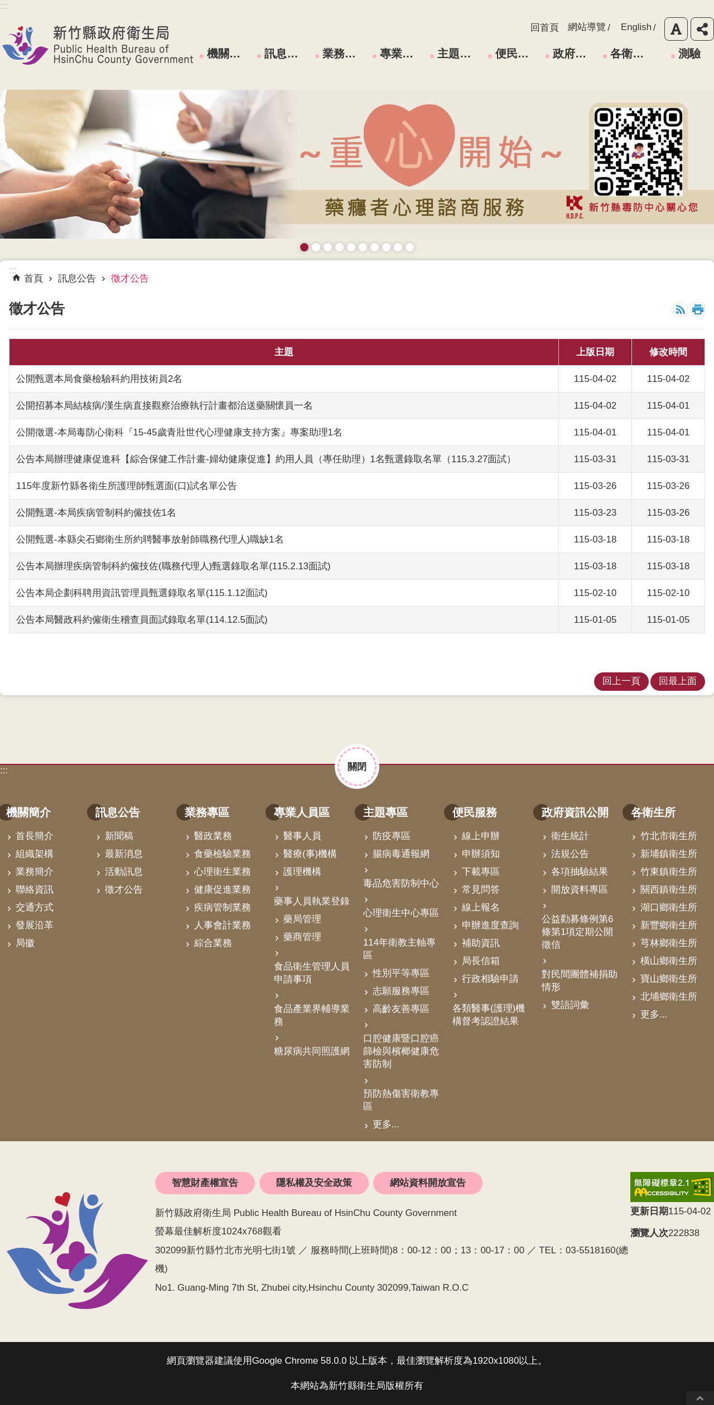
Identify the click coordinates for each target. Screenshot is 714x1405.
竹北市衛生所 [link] (668, 836)
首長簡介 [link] (35, 836)
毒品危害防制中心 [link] (401, 883)
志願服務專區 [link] (401, 991)
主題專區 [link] (459, 53)
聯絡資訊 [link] (35, 889)
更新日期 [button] (649, 1211)
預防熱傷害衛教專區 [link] (401, 1100)
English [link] (636, 27)
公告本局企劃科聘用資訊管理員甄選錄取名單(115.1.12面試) (142, 593)
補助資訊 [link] (481, 943)
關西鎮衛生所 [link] (668, 889)
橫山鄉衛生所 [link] (668, 961)
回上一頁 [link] (621, 681)
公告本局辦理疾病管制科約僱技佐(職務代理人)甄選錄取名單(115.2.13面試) (173, 566)
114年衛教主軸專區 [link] (399, 949)
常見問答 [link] (481, 889)
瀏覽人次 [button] (649, 1233)
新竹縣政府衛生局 (97, 45)
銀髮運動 (410, 247)
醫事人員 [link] (302, 836)
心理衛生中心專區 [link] (401, 913)
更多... (386, 1124)
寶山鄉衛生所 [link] (668, 978)
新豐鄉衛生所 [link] (668, 925)
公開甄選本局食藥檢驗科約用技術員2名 (99, 379)
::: (4, 770)
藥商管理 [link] (302, 937)
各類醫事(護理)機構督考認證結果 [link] (488, 1014)
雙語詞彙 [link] (570, 1005)
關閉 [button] (357, 767)
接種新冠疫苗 (316, 247)
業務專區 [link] (344, 53)
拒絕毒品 (374, 247)
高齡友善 (351, 247)
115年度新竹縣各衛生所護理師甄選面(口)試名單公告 (126, 486)
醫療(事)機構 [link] (310, 854)
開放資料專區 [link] (579, 889)
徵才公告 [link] (130, 278)
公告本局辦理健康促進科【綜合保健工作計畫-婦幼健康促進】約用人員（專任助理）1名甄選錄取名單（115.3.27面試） (266, 459)
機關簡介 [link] (229, 53)
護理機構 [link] (302, 871)
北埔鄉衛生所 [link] (668, 996)
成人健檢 (398, 247)
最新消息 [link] (124, 854)
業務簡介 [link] (35, 871)
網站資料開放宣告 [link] (428, 1183)
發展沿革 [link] (35, 925)
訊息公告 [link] (286, 53)
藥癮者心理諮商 (304, 247)
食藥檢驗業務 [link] (222, 854)
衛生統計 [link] (570, 836)
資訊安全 (363, 247)
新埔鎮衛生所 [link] (668, 854)
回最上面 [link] (678, 681)
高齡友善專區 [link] (401, 1009)
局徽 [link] (25, 943)
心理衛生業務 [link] (222, 871)
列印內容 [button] (698, 309)
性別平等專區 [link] (401, 973)
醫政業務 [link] (213, 836)
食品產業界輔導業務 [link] (312, 1015)
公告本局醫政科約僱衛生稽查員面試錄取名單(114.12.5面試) (142, 619)
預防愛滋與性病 (328, 247)
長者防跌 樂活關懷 (339, 247)
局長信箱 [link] (481, 961)
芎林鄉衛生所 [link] (668, 943)
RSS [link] (680, 309)
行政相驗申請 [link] (490, 978)
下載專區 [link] (481, 871)
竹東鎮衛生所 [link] (668, 871)
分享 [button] (702, 29)
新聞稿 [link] (119, 836)
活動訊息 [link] (124, 871)
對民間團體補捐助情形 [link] (579, 980)
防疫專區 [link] (392, 836)
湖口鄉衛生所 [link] (668, 907)
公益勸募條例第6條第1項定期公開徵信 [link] (577, 932)
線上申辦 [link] (481, 836)
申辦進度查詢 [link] (490, 925)
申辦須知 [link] (481, 854)
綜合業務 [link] (213, 943)
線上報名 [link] (481, 907)
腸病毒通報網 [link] (401, 854)
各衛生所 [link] (632, 53)
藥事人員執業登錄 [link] (312, 901)
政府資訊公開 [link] (576, 53)
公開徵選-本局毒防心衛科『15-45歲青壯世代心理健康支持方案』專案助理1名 (179, 432)
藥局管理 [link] (302, 919)
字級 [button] (676, 29)
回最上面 (700, 1398)
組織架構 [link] (35, 854)
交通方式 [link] (35, 907)
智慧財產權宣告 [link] (205, 1183)
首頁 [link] (33, 278)
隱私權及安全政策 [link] (314, 1183)
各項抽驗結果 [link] (579, 871)
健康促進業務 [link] (222, 889)
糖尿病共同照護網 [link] (312, 1051)
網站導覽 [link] (587, 27)
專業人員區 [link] (403, 53)
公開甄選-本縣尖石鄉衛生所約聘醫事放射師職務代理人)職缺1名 (150, 539)
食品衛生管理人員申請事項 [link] (312, 973)
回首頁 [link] (544, 27)
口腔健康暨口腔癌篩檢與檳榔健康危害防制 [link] (401, 1051)
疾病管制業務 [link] (222, 907)
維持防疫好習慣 (386, 247)
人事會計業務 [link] (222, 925)
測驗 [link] (689, 53)
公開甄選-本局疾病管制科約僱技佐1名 (96, 512)
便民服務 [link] (517, 53)
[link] (672, 1187)
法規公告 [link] (570, 854)
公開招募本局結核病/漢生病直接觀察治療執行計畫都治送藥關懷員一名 (164, 405)
